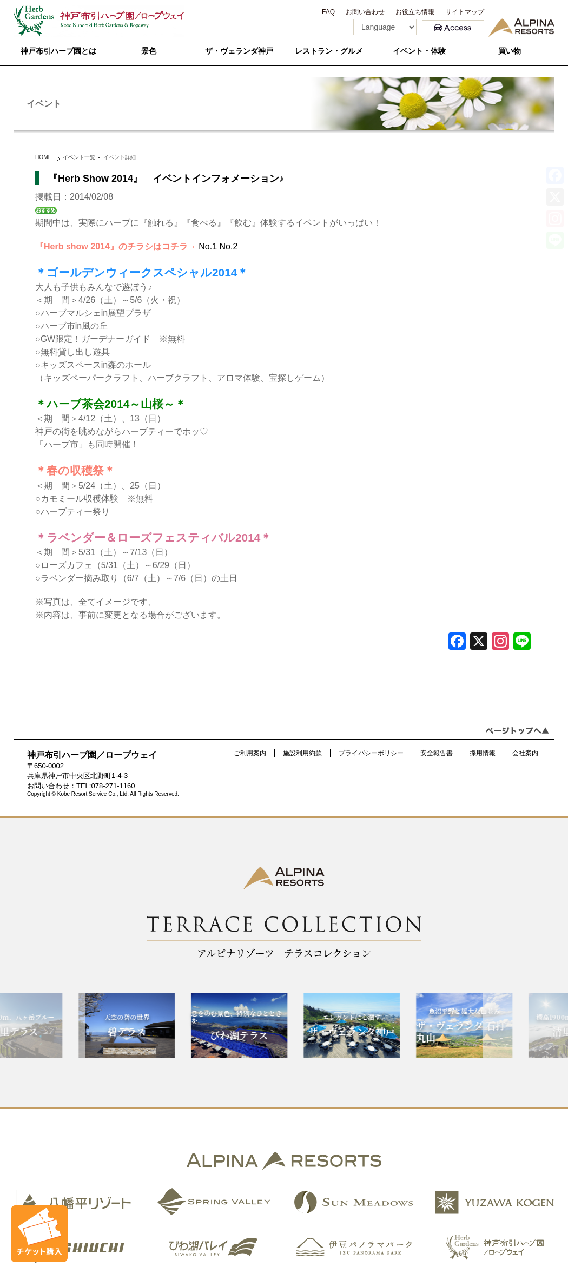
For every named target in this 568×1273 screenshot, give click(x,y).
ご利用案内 (250, 753)
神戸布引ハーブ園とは (58, 51)
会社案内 (525, 753)
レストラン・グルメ (329, 51)
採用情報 (483, 753)
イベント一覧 (79, 157)
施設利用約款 (302, 753)
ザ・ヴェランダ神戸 (239, 51)
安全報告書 (436, 753)
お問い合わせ (365, 12)
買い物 (509, 51)
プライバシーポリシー (371, 753)
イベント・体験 (419, 51)
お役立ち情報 (414, 12)
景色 (148, 51)
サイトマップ (464, 12)
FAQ (328, 12)
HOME (43, 157)
